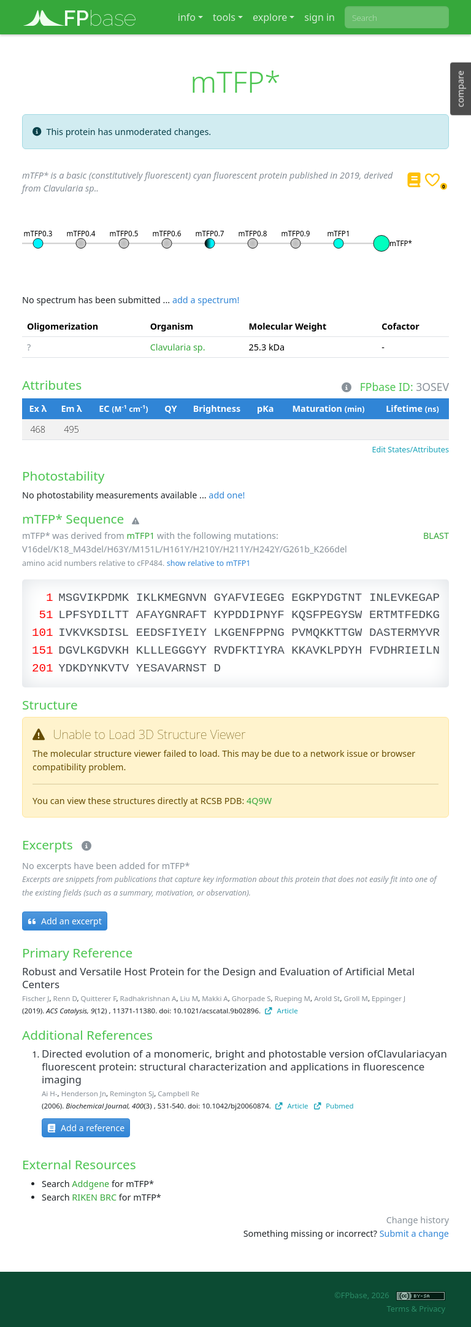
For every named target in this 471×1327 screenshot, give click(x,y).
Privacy (432, 1308)
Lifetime (412, 408)
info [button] (187, 17)
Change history (417, 1220)
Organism (171, 326)
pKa (265, 408)
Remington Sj (132, 1093)
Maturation (328, 408)
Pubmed (334, 1105)
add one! (227, 495)
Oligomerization (62, 326)
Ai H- (50, 1093)
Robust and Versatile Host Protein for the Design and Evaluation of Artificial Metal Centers (218, 977)
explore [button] (270, 17)
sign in (319, 17)
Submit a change (414, 1233)
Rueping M (292, 998)
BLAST (436, 535)
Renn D (65, 998)
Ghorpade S (251, 998)
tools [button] (224, 17)
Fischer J (36, 998)
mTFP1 (140, 535)
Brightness (216, 408)
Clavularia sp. (177, 347)
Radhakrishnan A (148, 998)
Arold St (327, 998)
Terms (397, 1308)
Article (281, 1010)
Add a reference (85, 1128)
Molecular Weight (288, 326)
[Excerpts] (84, 846)
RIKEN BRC (94, 1197)
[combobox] (397, 17)
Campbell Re (178, 1093)
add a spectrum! (205, 300)
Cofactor (400, 326)
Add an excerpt (65, 921)
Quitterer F (99, 998)
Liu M (189, 998)
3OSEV (432, 386)
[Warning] (133, 521)
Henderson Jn (83, 1093)
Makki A (215, 998)
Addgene (90, 1184)
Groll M (356, 998)
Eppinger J (388, 998)
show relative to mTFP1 (209, 563)
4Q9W (259, 801)
